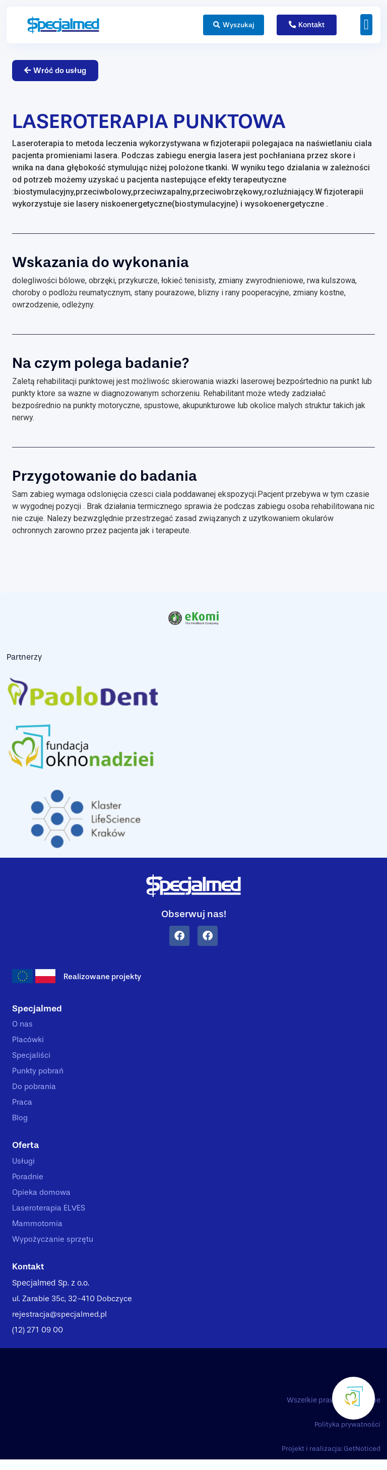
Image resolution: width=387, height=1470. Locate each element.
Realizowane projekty (103, 977)
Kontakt (29, 1274)
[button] (366, 24)
